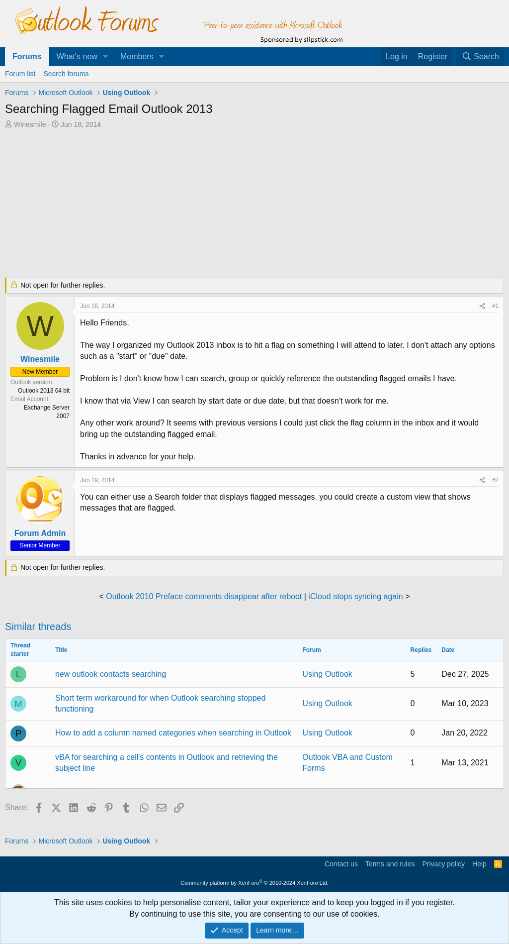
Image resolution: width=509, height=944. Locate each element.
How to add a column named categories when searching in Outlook (173, 733)
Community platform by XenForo (254, 883)
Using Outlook (327, 674)
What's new (77, 56)
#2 (495, 480)
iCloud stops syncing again (355, 596)
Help (479, 864)
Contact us (341, 864)
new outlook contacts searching (110, 674)
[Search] (480, 56)
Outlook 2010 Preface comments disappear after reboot (204, 596)
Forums (27, 56)
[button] (105, 56)
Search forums (65, 74)
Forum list (20, 74)
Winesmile (30, 124)
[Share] (482, 306)
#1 (495, 306)
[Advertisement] (246, 204)
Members (137, 56)
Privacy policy (443, 864)
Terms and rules (390, 864)
